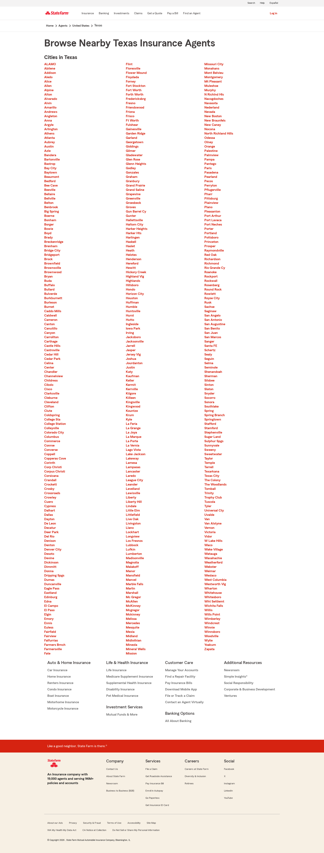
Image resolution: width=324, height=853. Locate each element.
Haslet (130, 246)
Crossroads (52, 493)
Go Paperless (152, 798)
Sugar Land (212, 436)
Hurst (130, 315)
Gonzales (132, 172)
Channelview (53, 376)
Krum (130, 415)
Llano (130, 527)
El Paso (49, 610)
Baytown (50, 172)
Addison (50, 72)
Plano (208, 207)
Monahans (211, 68)
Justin (130, 367)
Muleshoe (211, 85)
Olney (208, 142)
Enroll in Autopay (154, 790)
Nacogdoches (213, 98)
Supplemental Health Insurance (128, 683)
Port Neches (213, 224)
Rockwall (210, 280)
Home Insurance (59, 676)
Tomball (210, 488)
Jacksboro (133, 337)
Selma (208, 363)
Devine (49, 558)
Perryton (210, 185)
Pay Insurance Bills (178, 683)
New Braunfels (214, 120)
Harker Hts (133, 233)
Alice (47, 81)
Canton (49, 324)
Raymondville (214, 250)
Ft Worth (132, 120)
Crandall (50, 480)
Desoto (49, 553)
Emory (49, 618)
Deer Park (51, 532)
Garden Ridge (135, 133)
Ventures (230, 695)
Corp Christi (53, 467)
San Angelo (212, 315)
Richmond (211, 263)
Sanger (209, 341)
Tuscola (209, 501)
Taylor (208, 458)
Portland (210, 233)
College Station (55, 423)
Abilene (49, 68)
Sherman (210, 376)
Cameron (50, 319)
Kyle (129, 419)
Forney (131, 81)
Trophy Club (213, 497)
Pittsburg (211, 198)
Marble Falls (134, 584)
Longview (133, 536)
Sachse (209, 306)
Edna (47, 601)
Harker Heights (136, 228)
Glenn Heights (136, 163)
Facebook (229, 769)
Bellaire (49, 194)
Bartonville (52, 159)
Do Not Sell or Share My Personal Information (136, 830)
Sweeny (210, 449)
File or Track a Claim (180, 695)
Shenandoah (213, 371)
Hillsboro (132, 285)
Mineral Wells (135, 649)
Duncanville (52, 584)
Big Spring (51, 211)
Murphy (210, 90)
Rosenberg (211, 285)
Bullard (49, 289)
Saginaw (210, 311)
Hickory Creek (136, 272)
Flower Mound (136, 72)
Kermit (131, 384)
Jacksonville (135, 341)
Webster (210, 566)
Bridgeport (52, 254)
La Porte (132, 441)
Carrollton (51, 337)
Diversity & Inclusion (195, 776)
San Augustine (214, 324)
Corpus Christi (54, 471)
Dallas (48, 514)
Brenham (50, 246)
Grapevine (133, 194)
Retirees (189, 783)
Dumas (49, 579)
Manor (130, 571)
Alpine (49, 90)
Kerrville (132, 389)
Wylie (208, 640)
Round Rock (213, 289)
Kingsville (133, 402)
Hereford (132, 263)
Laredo (131, 475)
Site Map (151, 823)
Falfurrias (51, 640)
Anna (48, 120)
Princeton (211, 241)
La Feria (131, 423)
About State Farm (115, 776)
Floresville (133, 68)
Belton (49, 202)
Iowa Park (133, 328)
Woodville (211, 636)
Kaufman (132, 376)
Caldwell (50, 315)
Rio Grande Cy (214, 267)
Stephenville (213, 432)
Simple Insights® (235, 676)
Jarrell (130, 345)
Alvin (48, 103)
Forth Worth (134, 94)
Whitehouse (213, 592)
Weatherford (213, 562)
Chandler (50, 371)
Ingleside (132, 324)
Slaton (208, 389)
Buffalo (49, 285)
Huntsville (133, 311)
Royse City (212, 298)
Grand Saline (135, 189)
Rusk (208, 302)
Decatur (50, 527)
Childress (51, 380)
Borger (49, 224)
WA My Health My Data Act (61, 830)
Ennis (48, 623)
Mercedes (133, 623)
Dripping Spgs (54, 575)
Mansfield (133, 575)
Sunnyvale (211, 445)
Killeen (131, 397)
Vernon (209, 527)
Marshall (132, 592)
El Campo (51, 605)
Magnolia (132, 562)
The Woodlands (215, 484)
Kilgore (131, 393)
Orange (209, 146)
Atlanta (49, 137)
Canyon (49, 332)
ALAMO (50, 64)
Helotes (131, 254)
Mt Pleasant (213, 81)
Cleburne (50, 397)
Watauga (210, 553)
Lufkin (130, 549)
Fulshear (132, 124)
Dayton (49, 519)
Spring (209, 410)
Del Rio (49, 536)
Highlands (133, 280)
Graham (131, 176)
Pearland (210, 176)
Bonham (50, 220)
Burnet (49, 306)
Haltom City (134, 224)
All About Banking (178, 721)
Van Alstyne (213, 523)
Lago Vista (133, 449)
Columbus (51, 436)
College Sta (52, 419)
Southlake (211, 406)
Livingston (133, 523)
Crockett (50, 484)
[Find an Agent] (192, 13)
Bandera (50, 155)
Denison (50, 540)
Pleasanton (212, 211)
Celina (48, 363)
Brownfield (52, 263)
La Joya (131, 432)
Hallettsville (134, 220)
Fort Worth (134, 90)
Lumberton (134, 553)
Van (207, 519)
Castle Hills (52, 345)
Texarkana (211, 471)
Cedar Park (52, 358)
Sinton (209, 384)
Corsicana (51, 475)
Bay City (50, 168)
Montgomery (213, 77)
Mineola (131, 644)
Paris (208, 168)
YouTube (228, 798)
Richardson (212, 259)
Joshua (131, 358)
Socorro (209, 397)
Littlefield (133, 514)
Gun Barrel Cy (136, 211)
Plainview (211, 202)
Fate (47, 653)
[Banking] (103, 13)
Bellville (49, 198)
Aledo (48, 77)
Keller (130, 380)
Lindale (131, 506)
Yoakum (210, 644)
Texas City (211, 475)
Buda (48, 280)
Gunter (131, 215)
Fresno (130, 103)
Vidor (208, 536)
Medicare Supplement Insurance (129, 676)
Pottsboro (211, 237)
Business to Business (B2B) (120, 790)
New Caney (212, 124)
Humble (131, 306)
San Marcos (212, 337)
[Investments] (121, 13)
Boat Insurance (58, 695)
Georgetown (134, 142)
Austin (49, 146)
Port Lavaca (213, 220)
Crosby (49, 488)
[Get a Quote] (155, 13)
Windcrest (211, 623)
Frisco (130, 116)
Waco (208, 545)
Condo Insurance (59, 689)
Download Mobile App (181, 689)
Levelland (133, 488)
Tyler (207, 506)
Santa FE (210, 345)
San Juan (211, 332)
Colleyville (51, 428)
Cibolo (48, 384)
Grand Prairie (135, 185)
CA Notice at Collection (94, 830)
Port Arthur (212, 215)
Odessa (209, 137)
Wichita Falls (213, 605)
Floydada (132, 77)
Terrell (208, 467)
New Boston (213, 116)
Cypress (50, 506)
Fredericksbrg (136, 98)
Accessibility (134, 823)
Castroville (52, 350)
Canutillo (50, 328)
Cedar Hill (51, 354)
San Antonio (213, 319)
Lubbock (132, 545)
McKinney (133, 605)
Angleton (50, 116)
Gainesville (133, 129)
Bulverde (50, 293)
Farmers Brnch (55, 644)
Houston (132, 298)
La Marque (133, 436)
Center (49, 367)
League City (134, 480)
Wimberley (212, 618)
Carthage (50, 341)
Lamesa (131, 462)
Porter (208, 228)
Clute (48, 410)
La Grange (133, 428)
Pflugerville (212, 189)
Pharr (208, 194)
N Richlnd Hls (214, 94)
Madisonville (135, 558)
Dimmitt (50, 566)
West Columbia (215, 579)
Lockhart (132, 532)
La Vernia (132, 445)
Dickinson (51, 562)
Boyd (47, 233)
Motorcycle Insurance (62, 708)
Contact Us (112, 769)
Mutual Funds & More (121, 714)
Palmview (211, 155)
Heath (130, 250)
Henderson (133, 259)
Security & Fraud (92, 823)
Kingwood (133, 406)
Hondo (130, 289)
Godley (131, 168)
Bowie (48, 228)
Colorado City (54, 432)
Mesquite (132, 627)
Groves (131, 207)
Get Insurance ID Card (157, 805)
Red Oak (210, 254)
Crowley (50, 497)
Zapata (209, 649)
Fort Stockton (135, 85)
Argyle (49, 124)
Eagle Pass (51, 588)
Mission (131, 653)
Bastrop (49, 163)
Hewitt (131, 267)
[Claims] (138, 13)
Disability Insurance (120, 689)
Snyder (209, 393)
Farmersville (53, 649)
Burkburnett (53, 298)
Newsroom (231, 670)
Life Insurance (116, 670)
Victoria (210, 532)
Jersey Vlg (133, 354)
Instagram (229, 783)
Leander (132, 484)
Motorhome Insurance (63, 702)
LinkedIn (228, 790)
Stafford (210, 423)
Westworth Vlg (215, 584)
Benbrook (51, 207)
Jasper (131, 350)
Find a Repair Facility (180, 676)
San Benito (212, 328)
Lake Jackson (135, 454)
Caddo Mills (52, 311)
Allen (48, 85)
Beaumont (51, 176)
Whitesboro (212, 597)
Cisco (48, 389)
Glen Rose (133, 159)
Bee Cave (51, 185)
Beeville (49, 189)
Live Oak (132, 519)
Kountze (132, 410)
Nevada (209, 111)
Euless (48, 627)
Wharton (210, 588)
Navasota (211, 103)
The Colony (212, 480)
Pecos (208, 181)
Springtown (212, 419)
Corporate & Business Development (249, 689)
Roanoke (210, 272)
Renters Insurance (60, 683)
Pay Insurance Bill (154, 783)
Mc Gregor (133, 597)
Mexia (130, 631)
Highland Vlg (135, 276)
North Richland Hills (218, 133)
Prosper (210, 246)
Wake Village (213, 549)
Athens (49, 133)
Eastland (50, 592)
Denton (49, 545)
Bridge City (52, 250)
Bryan (48, 276)
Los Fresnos (134, 540)
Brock (48, 259)
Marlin (130, 588)
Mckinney (133, 614)
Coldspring (52, 415)
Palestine (211, 150)
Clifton (49, 406)
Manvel (131, 579)
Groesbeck (133, 202)
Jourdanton (134, 363)
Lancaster (133, 471)
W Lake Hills (213, 540)
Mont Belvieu (213, 72)
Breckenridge (53, 241)
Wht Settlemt (214, 601)
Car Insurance (57, 670)
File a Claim (151, 769)
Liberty (131, 497)
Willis (208, 610)
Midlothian (133, 640)
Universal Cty (214, 510)
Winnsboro (212, 631)
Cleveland (51, 402)
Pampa (209, 159)
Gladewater (134, 155)
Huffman (132, 302)
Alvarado (50, 98)
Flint (129, 64)
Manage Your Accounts (181, 670)
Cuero (48, 501)
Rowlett (210, 293)
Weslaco (210, 575)
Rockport (211, 276)
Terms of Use (114, 823)
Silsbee (209, 380)
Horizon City (135, 293)
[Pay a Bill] (173, 13)
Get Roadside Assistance (158, 776)
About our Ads (55, 823)
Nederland (211, 107)
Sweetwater (213, 454)
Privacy (73, 823)
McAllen (132, 601)
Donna (49, 571)
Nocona (209, 129)
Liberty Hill (134, 501)
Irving (130, 332)
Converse (51, 449)
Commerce (52, 441)
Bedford (50, 181)
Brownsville (52, 267)
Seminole (211, 367)
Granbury (132, 181)
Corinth (49, 462)
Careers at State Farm (196, 769)
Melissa (131, 618)
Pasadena (211, 172)
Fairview (50, 636)
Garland (131, 137)
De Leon (50, 523)
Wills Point (212, 614)
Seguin (209, 358)
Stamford (211, 428)
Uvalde (209, 514)
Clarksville (51, 393)
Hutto (130, 319)
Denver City (52, 549)
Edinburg (50, 597)
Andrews (50, 111)
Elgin (47, 614)
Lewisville (133, 493)
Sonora (209, 402)
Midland (132, 636)
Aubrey (49, 142)
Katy (129, 371)
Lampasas (133, 467)
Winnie (209, 627)
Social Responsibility (238, 683)
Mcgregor (132, 610)
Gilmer (131, 150)
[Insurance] (87, 13)
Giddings (132, 146)
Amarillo (50, 107)
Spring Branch (214, 415)
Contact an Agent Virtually (184, 702)
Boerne (49, 215)
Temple (209, 462)
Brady (48, 237)
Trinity (209, 493)
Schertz (210, 350)
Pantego (210, 163)
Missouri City (213, 64)
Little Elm (133, 510)
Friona (130, 111)
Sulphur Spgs (213, 441)
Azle (47, 150)
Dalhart (49, 510)
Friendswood (135, 107)
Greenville (133, 198)
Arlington (51, 129)
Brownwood (53, 272)
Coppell (49, 454)
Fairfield (50, 631)
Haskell (131, 241)
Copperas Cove (55, 458)
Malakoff (132, 566)
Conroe (49, 445)
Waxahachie (213, 558)
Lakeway (132, 458)
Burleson (50, 302)
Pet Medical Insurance (122, 695)
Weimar (210, 571)
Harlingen (133, 237)
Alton (48, 94)
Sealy (208, 354)
